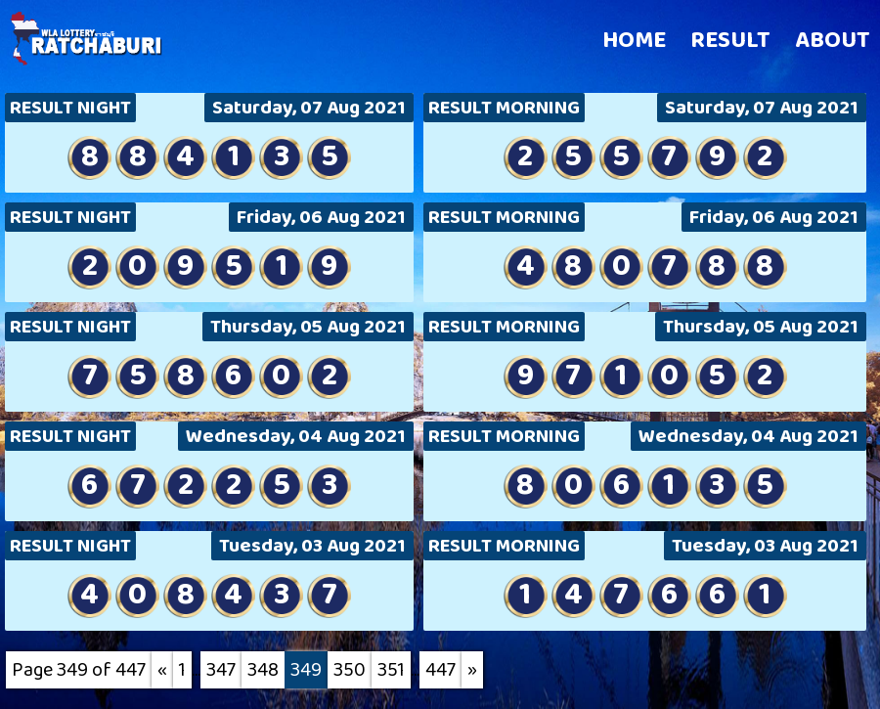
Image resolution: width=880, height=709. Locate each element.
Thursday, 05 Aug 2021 (308, 326)
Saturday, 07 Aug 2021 (309, 107)
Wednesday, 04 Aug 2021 (296, 436)
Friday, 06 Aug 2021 (321, 217)
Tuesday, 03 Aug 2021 (312, 545)
